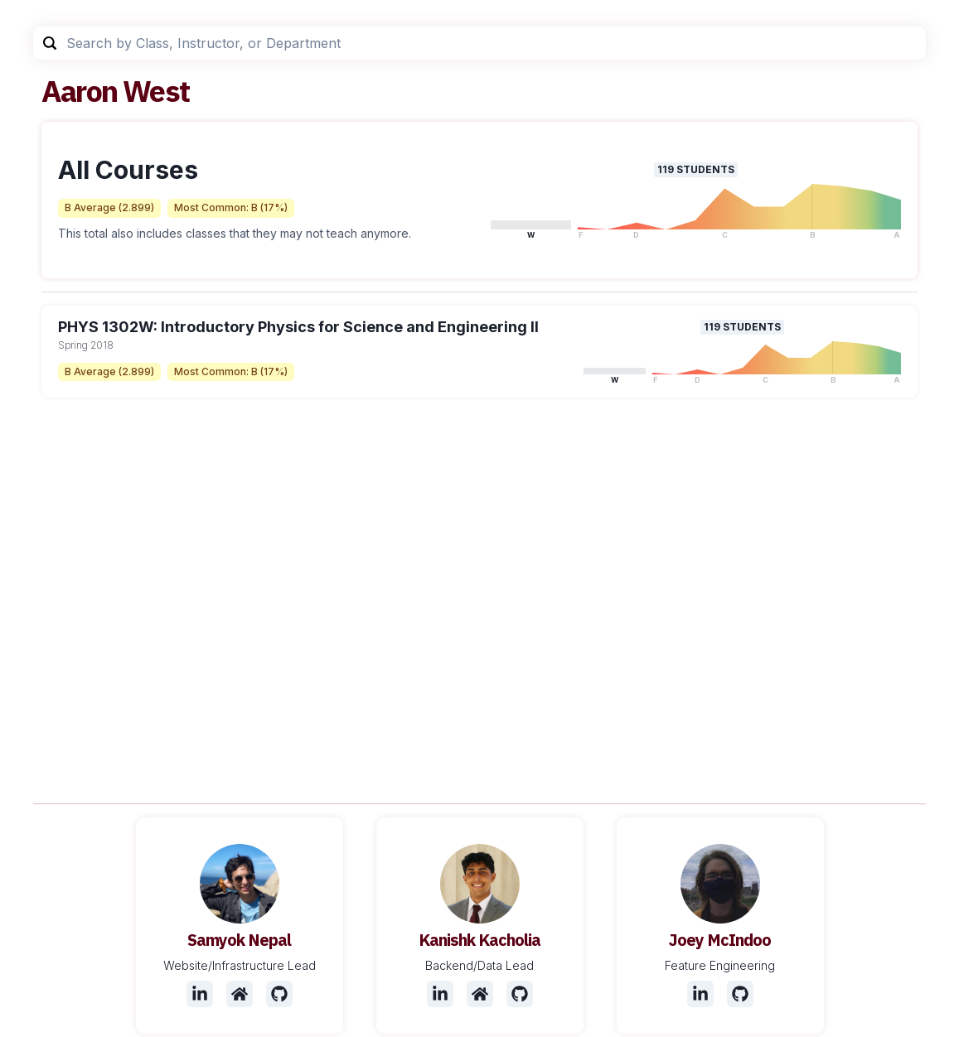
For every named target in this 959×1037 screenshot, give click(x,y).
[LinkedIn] (199, 994)
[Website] (239, 994)
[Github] (279, 994)
